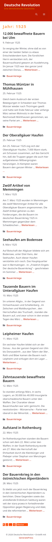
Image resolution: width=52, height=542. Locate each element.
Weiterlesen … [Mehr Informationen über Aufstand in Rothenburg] (23, 459)
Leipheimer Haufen (18, 333)
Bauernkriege (14, 76)
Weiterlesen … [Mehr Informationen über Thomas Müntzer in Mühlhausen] (31, 120)
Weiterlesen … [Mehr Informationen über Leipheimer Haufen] (10, 362)
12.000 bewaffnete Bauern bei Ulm (24, 35)
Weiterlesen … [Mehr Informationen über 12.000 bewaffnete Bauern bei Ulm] (32, 69)
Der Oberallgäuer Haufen (23, 135)
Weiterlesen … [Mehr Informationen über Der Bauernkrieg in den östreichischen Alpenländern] (37, 510)
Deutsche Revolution (22, 5)
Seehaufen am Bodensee (22, 239)
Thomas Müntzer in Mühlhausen (18, 86)
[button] (36, 14)
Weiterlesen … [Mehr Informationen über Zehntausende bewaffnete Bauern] (40, 413)
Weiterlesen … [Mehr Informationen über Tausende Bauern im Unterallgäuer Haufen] (31, 319)
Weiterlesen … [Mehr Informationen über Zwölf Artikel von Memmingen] (29, 225)
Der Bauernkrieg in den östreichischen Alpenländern (26, 476)
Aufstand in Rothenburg (22, 427)
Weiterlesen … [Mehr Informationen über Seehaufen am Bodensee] (26, 272)
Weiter (22, 524)
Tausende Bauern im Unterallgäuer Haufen (20, 288)
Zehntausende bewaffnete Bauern (24, 379)
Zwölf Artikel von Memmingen (16, 187)
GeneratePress (26, 537)
